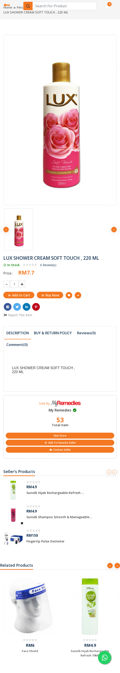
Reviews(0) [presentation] (86, 333)
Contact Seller (60, 450)
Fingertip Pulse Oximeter (45, 541)
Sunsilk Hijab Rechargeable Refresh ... (55, 493)
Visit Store (60, 435)
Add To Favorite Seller (60, 443)
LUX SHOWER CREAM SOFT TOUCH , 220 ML (35, 12)
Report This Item (17, 315)
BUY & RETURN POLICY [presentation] (53, 333)
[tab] (17, 333)
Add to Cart (18, 295)
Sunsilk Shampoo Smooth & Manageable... (59, 517)
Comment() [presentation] (17, 344)
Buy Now (50, 295)
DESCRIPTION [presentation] (17, 333)
